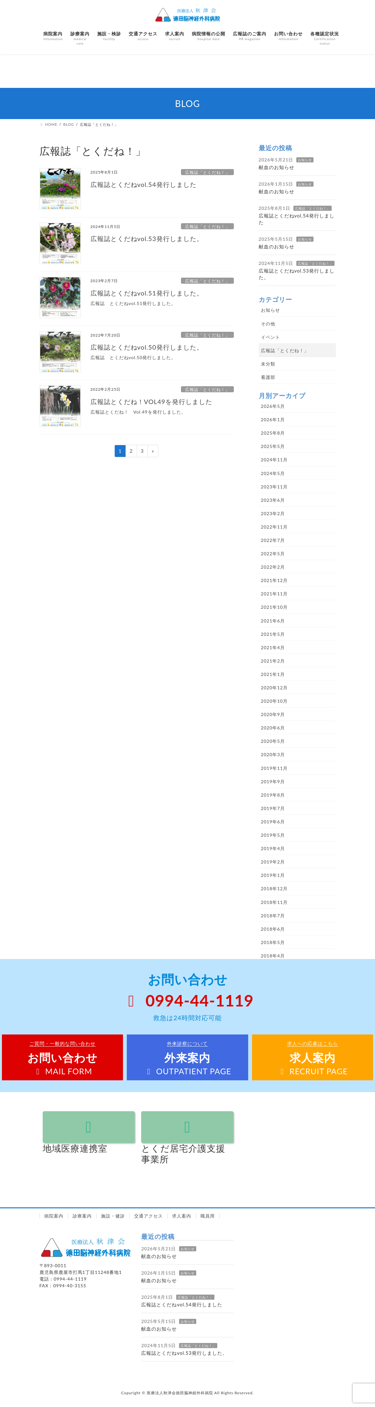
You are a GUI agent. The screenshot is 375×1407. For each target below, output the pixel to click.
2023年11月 (274, 486)
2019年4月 (273, 848)
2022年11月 (274, 526)
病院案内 (53, 1216)
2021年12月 (274, 580)
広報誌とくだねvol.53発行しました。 (146, 238)
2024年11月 (274, 459)
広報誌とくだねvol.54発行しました (143, 184)
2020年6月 (273, 727)
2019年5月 (273, 835)
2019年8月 (273, 795)
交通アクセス (148, 1216)
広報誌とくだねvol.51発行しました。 (146, 293)
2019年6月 (273, 821)
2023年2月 (273, 513)
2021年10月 (274, 607)
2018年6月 (273, 929)
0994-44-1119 (187, 1000)
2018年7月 (273, 915)
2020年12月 (274, 687)
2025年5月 (273, 446)
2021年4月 (273, 647)
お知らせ (305, 160)
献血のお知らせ (276, 167)
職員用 (207, 1216)
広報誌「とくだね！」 (207, 172)
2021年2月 (273, 661)
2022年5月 (273, 553)
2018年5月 (273, 942)
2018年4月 (273, 955)
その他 (268, 323)
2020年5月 (273, 741)
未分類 (268, 363)
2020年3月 (273, 754)
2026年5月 (273, 406)
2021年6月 (273, 620)
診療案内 (82, 1216)
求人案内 (181, 1216)
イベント (270, 337)
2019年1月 (273, 875)
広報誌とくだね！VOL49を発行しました (151, 401)
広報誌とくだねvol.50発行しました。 (146, 347)
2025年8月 (273, 433)
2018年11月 (274, 902)
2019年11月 (274, 768)
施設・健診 (113, 1216)
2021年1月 (273, 674)
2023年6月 (273, 500)
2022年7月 (273, 540)
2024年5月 (273, 473)
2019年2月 (273, 861)
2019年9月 (273, 781)
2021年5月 (273, 634)
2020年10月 (274, 701)
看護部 (268, 377)
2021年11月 (274, 593)
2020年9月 (273, 714)
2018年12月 (274, 888)
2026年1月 (273, 419)
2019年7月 (273, 808)
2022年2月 (273, 567)
